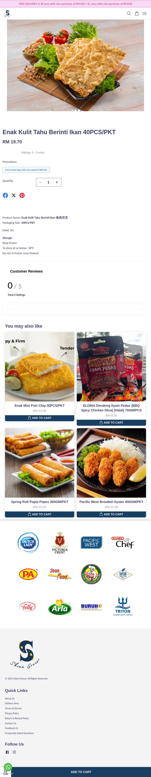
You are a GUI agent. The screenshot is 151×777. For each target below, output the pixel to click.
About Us (9, 698)
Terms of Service (13, 708)
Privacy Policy (12, 713)
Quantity (7, 181)
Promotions (9, 162)
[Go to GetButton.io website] (8, 774)
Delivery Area (12, 703)
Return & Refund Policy (17, 718)
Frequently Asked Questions (19, 733)
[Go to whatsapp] (8, 767)
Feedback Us (11, 728)
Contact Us (10, 723)
